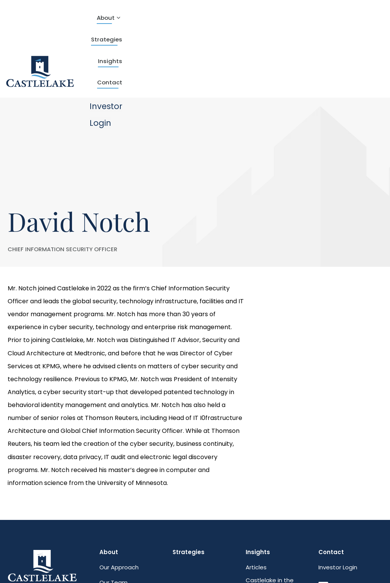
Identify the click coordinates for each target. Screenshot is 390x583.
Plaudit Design (63, 564)
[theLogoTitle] (40, 22)
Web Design (23, 564)
